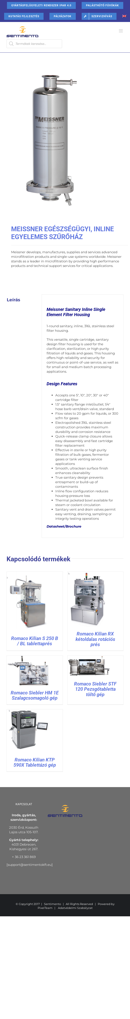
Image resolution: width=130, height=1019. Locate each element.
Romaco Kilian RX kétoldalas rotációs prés (95, 639)
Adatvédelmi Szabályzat (75, 908)
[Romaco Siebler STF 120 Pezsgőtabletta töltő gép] (89, 658)
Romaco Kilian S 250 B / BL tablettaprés (34, 641)
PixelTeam (45, 908)
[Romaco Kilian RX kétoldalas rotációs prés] (89, 574)
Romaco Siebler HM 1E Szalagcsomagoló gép (35, 695)
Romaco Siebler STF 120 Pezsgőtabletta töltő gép (95, 689)
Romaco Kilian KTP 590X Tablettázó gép (35, 762)
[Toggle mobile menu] (121, 30)
